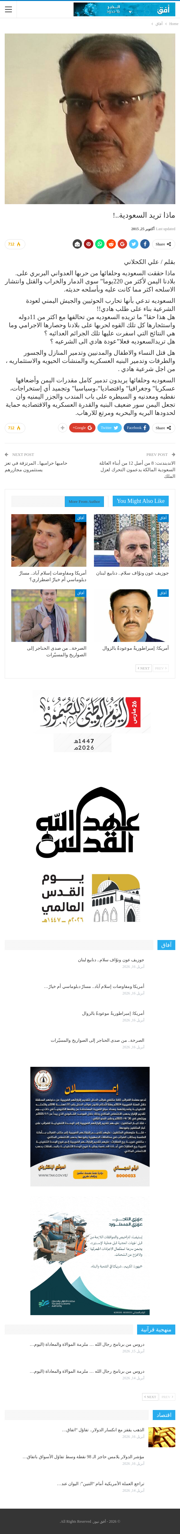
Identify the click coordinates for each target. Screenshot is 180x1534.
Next (144, 668)
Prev (161, 668)
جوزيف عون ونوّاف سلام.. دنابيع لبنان (111, 960)
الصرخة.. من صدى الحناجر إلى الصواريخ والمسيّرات (97, 1040)
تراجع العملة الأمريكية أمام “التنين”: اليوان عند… (100, 1483)
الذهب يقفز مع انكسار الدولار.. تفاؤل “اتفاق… (103, 1430)
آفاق (163, 518)
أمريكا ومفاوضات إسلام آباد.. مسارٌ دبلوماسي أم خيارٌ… (94, 986)
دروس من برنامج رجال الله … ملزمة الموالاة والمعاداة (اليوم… (87, 1344)
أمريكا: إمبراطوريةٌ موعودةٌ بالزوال (113, 1013)
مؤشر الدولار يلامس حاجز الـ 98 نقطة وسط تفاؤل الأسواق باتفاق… (83, 1456)
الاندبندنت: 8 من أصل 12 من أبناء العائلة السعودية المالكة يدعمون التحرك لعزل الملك (137, 470)
